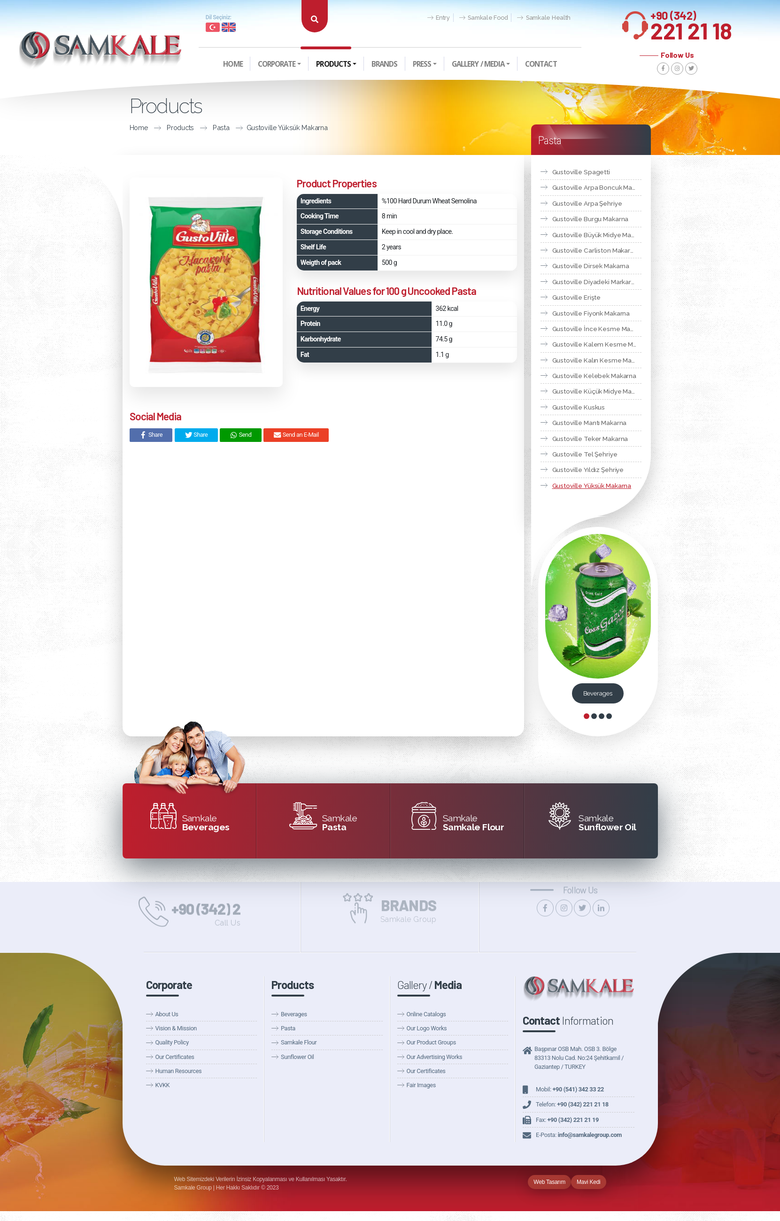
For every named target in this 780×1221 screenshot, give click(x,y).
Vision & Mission (176, 1028)
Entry (438, 18)
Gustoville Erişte (576, 297)
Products (156, 127)
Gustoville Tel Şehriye (585, 454)
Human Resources (178, 1070)
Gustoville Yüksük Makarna (263, 127)
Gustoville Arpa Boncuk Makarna (596, 187)
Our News (478, 28)
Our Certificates (174, 1056)
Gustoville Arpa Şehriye (587, 203)
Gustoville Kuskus (578, 407)
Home (115, 127)
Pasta (197, 127)
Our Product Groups (431, 1042)
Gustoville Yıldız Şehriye (588, 469)
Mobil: (570, 1089)
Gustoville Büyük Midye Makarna (596, 235)
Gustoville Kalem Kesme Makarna (596, 344)
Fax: (567, 1119)
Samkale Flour (299, 1042)
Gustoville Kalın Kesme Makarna (596, 360)
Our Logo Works (427, 1028)
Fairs (564, 28)
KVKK (162, 1085)
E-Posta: (579, 1134)
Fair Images (421, 1085)
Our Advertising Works (435, 1056)
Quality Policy (172, 1042)
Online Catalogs (426, 1014)
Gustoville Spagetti (581, 172)
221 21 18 (691, 23)
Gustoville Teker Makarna (590, 438)
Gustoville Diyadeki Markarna (595, 282)
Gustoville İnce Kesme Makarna (596, 328)
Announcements (525, 28)
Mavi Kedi (589, 1182)
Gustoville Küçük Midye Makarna (596, 391)
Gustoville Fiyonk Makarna (591, 313)
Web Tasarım (549, 1182)
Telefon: (572, 1104)
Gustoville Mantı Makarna (589, 422)
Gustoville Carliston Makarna (595, 250)
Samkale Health (544, 18)
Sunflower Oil (297, 1056)
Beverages (597, 693)
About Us (166, 1014)
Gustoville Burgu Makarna (590, 219)
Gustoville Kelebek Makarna (594, 375)
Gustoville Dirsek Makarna (591, 266)
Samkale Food (483, 18)
